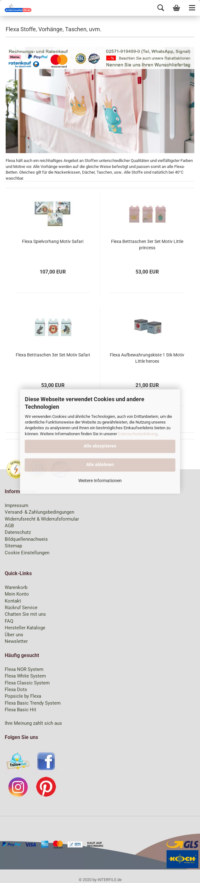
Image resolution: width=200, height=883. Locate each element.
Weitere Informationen (100, 480)
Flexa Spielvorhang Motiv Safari (52, 241)
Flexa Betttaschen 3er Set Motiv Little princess (147, 244)
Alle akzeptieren (100, 445)
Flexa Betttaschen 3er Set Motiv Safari (53, 354)
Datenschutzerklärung (137, 433)
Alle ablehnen (100, 464)
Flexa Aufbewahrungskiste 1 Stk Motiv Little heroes (147, 358)
